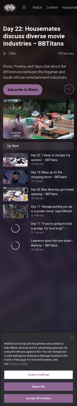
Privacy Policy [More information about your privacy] (18, 363)
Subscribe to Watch (23, 90)
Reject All (38, 386)
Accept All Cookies (38, 398)
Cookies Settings (38, 374)
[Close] (72, 337)
